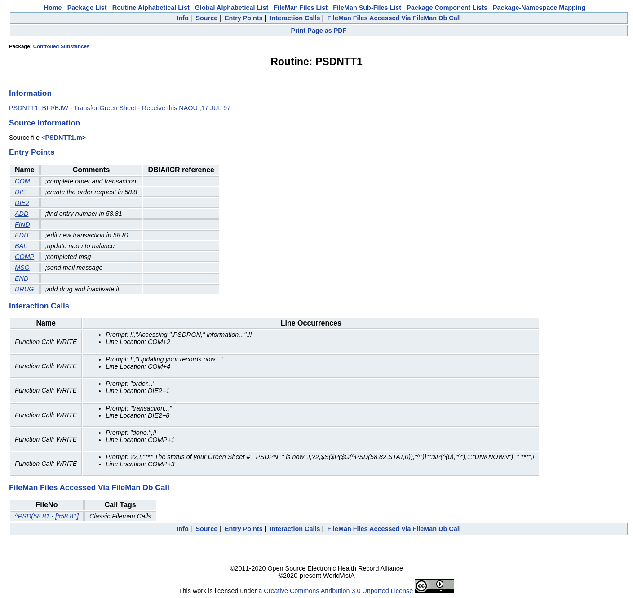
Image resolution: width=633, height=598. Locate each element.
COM (22, 181)
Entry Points (244, 18)
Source (206, 18)
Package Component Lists (447, 7)
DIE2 (22, 202)
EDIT (22, 235)
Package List (87, 7)
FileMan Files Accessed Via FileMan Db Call (394, 18)
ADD (21, 213)
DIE (20, 192)
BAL (21, 246)
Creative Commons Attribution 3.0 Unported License (338, 590)
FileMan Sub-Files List (367, 7)
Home (53, 7)
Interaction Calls (295, 18)
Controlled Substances (61, 46)
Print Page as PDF (319, 30)
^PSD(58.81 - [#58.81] (47, 516)
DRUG (24, 289)
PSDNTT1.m (63, 137)
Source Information (44, 122)
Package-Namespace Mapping (539, 7)
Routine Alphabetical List (151, 7)
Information (30, 93)
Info (182, 18)
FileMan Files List (301, 7)
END (21, 278)
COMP (24, 256)
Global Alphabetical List (231, 7)
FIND (22, 224)
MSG (22, 267)
